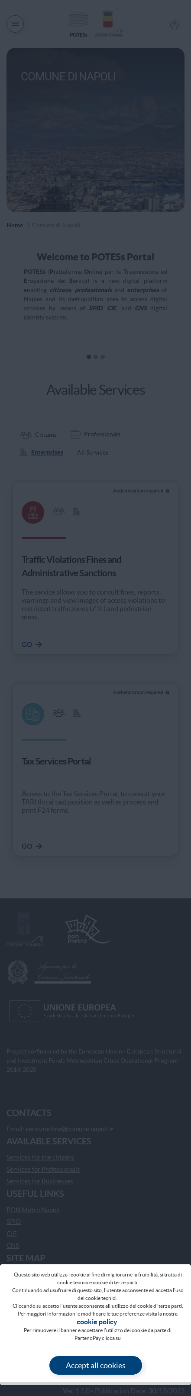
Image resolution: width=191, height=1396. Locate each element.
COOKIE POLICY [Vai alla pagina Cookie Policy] (97, 1322)
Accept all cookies (96, 1365)
